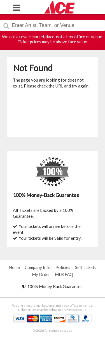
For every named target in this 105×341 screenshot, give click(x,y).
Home (14, 267)
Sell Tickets (85, 267)
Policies (62, 267)
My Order (41, 274)
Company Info (38, 267)
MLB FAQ (64, 274)
